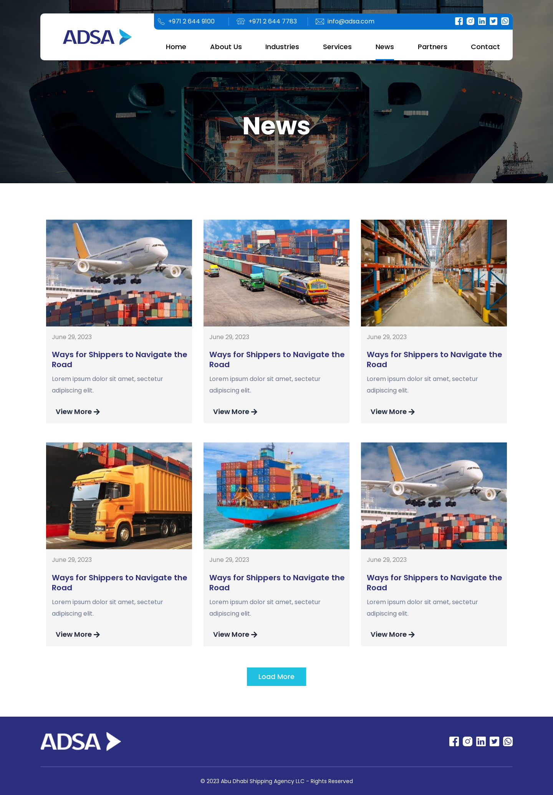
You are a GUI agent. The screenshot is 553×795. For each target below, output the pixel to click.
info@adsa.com (351, 21)
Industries (282, 46)
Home (176, 46)
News (385, 46)
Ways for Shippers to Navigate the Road (119, 359)
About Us (226, 46)
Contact (485, 46)
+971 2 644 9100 (191, 21)
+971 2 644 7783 (272, 21)
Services (337, 46)
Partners (432, 46)
